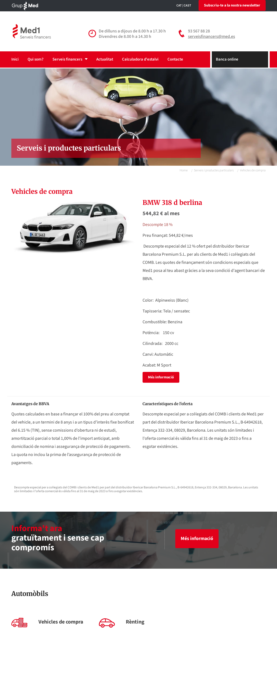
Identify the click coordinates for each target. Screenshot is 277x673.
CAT (179, 5)
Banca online (227, 59)
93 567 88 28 (199, 31)
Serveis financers (69, 59)
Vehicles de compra (60, 622)
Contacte (175, 59)
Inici (15, 59)
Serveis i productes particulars (214, 170)
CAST (187, 5)
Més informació (161, 377)
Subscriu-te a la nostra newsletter (232, 5)
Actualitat (104, 59)
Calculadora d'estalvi (140, 59)
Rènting (135, 622)
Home (184, 170)
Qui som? (36, 59)
